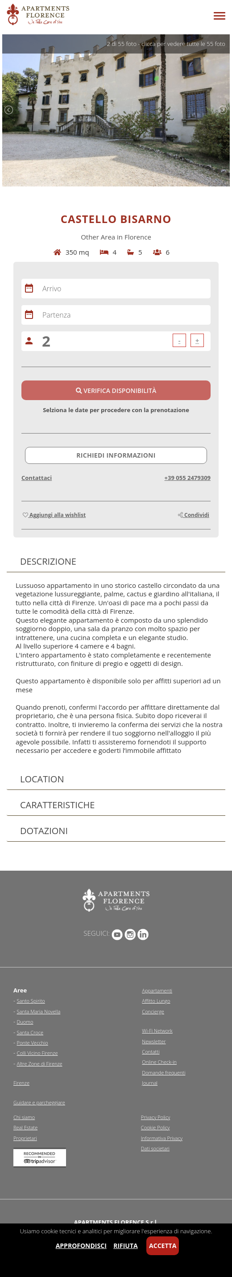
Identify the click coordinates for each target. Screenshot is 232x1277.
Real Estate (25, 1127)
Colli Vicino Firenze (37, 1053)
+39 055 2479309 (188, 478)
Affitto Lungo (156, 1000)
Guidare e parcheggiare (39, 1102)
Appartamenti (157, 990)
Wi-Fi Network (157, 1030)
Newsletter (154, 1041)
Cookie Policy (155, 1127)
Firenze (21, 1082)
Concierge (153, 1011)
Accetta (162, 1245)
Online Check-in (159, 1061)
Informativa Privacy (161, 1138)
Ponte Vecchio (32, 1042)
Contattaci (36, 478)
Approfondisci (81, 1245)
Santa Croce (30, 1032)
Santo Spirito (31, 1000)
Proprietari (25, 1138)
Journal (149, 1082)
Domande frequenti (163, 1072)
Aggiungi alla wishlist (54, 515)
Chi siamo (24, 1117)
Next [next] (223, 110)
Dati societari (155, 1148)
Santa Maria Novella (39, 1011)
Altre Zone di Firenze (39, 1063)
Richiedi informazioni (115, 455)
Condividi (193, 515)
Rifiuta (125, 1245)
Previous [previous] (8, 110)
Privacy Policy (155, 1117)
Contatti (150, 1051)
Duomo (25, 1021)
